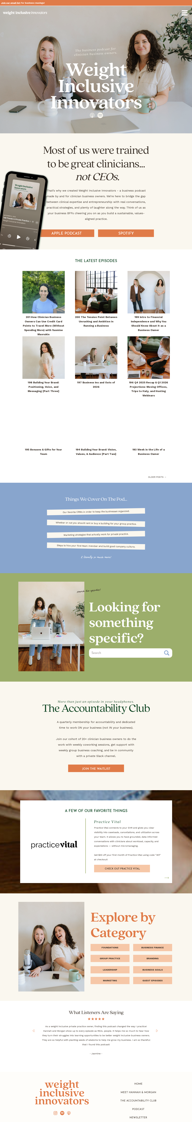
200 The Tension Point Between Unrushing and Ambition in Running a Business (96, 321)
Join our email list (10, 3)
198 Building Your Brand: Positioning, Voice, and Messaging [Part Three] (43, 387)
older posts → (157, 477)
